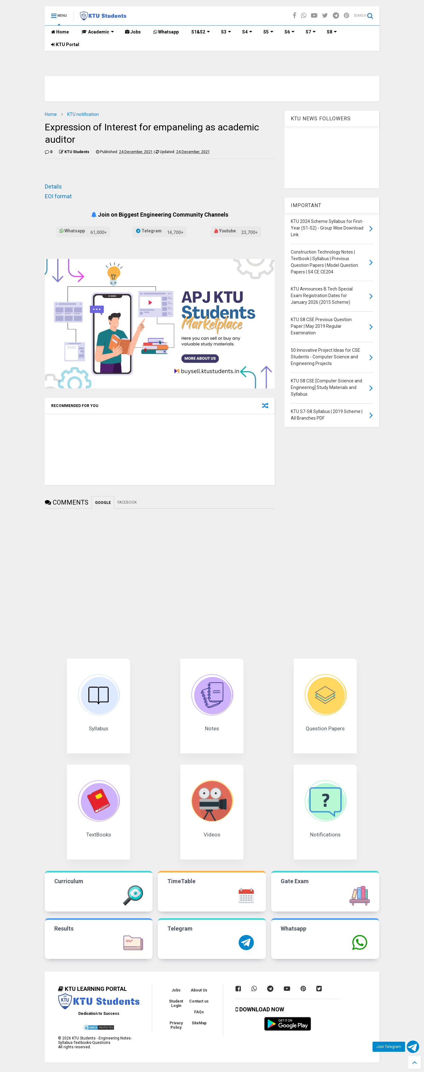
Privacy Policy (176, 1025)
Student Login (176, 1003)
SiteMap (199, 1023)
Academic (97, 31)
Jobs (133, 31)
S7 (311, 31)
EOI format (58, 196)
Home (60, 31)
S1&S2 (200, 31)
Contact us (199, 1001)
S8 (332, 31)
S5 (268, 31)
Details (53, 186)
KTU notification (83, 114)
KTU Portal (65, 44)
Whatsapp (166, 31)
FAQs (199, 1012)
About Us (199, 990)
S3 (226, 31)
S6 (289, 31)
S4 (247, 31)
